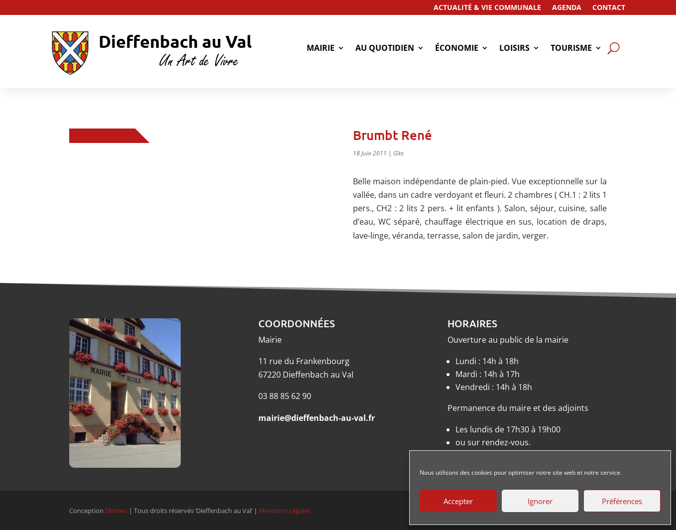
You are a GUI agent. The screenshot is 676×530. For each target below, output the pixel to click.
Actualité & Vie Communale (487, 8)
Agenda (566, 8)
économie (456, 48)
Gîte (398, 153)
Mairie (321, 48)
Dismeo (116, 510)
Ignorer (540, 501)
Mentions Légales (285, 510)
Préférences (622, 501)
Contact (608, 8)
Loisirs (514, 48)
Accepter (458, 501)
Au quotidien (384, 48)
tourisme (571, 48)
